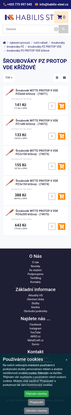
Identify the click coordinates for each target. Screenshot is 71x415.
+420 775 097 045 (19, 4)
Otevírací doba (35, 299)
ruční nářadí (41, 42)
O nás (35, 262)
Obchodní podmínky (35, 311)
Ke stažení (35, 270)
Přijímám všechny (36, 393)
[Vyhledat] (63, 29)
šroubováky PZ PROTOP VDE (44, 46)
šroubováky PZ (15, 46)
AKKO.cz (35, 336)
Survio (35, 344)
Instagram (35, 328)
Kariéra (35, 307)
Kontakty (35, 282)
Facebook (35, 324)
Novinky (35, 266)
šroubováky (58, 42)
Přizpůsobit (36, 402)
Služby (35, 303)
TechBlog (35, 278)
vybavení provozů (20, 42)
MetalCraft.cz (36, 340)
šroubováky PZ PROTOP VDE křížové (28, 50)
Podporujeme (35, 274)
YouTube (35, 332)
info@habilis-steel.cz (53, 4)
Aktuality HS (35, 295)
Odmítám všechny (36, 410)
